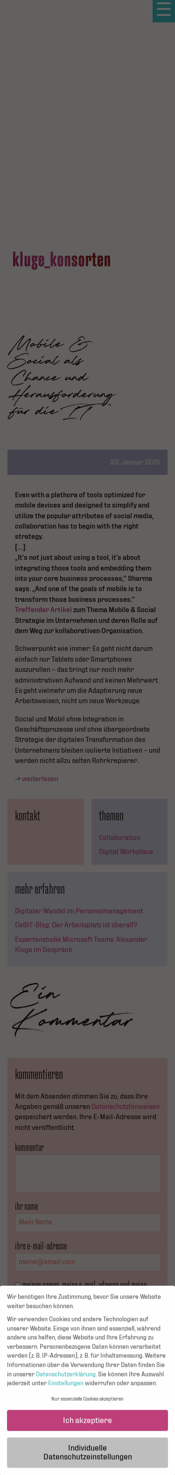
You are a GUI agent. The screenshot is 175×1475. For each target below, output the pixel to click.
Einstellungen (66, 1388)
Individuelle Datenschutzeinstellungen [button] (87, 1457)
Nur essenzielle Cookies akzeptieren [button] (87, 1403)
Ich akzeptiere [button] (87, 1425)
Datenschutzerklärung (66, 1379)
